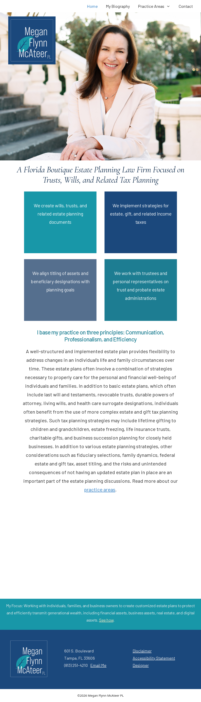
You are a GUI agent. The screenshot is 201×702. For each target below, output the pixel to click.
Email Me (98, 665)
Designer (141, 665)
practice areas (99, 489)
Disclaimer (142, 650)
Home (92, 6)
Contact (186, 6)
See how (106, 619)
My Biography (118, 6)
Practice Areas (156, 6)
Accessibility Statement (154, 658)
